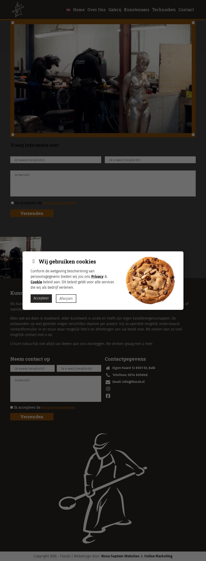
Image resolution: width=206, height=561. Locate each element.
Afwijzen (66, 298)
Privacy (97, 276)
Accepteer (41, 298)
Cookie (36, 282)
